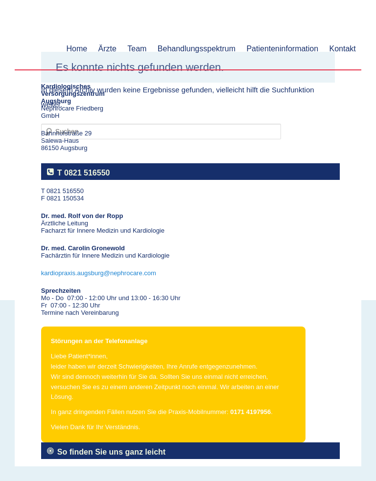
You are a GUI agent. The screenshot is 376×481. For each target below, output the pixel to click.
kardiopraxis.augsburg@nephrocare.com (98, 273)
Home (77, 48)
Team (136, 48)
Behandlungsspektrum (196, 48)
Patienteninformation (282, 48)
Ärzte (107, 48)
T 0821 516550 (83, 173)
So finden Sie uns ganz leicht (111, 452)
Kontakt (342, 48)
